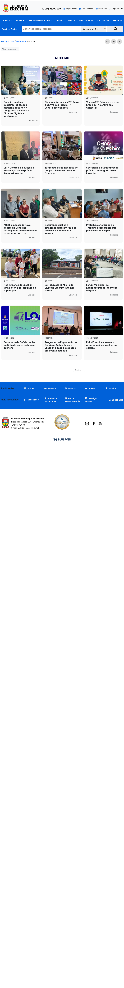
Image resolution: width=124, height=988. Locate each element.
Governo (20, 20)
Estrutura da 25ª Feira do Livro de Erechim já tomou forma (60, 288)
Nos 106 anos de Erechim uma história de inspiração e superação (20, 288)
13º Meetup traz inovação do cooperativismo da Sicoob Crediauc (61, 170)
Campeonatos (116, 400)
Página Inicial (70, 9)
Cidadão (59, 20)
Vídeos (90, 388)
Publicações (103, 20)
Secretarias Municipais (40, 20)
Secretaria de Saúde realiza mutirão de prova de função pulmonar (19, 345)
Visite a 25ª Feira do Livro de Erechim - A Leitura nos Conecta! (102, 105)
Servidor (117, 20)
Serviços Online (10, 29)
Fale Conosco (86, 9)
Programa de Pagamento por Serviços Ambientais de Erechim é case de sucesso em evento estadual (61, 346)
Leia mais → (33, 120)
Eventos (52, 388)
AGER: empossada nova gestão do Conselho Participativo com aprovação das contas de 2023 (20, 229)
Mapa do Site (116, 9)
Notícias (32, 41)
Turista (71, 20)
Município (7, 20)
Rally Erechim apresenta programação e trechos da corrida (101, 345)
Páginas (78, 370)
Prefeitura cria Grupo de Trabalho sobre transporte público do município (101, 228)
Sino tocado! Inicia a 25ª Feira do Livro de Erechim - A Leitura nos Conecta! (62, 105)
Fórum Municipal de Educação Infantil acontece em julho (101, 288)
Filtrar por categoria (9, 49)
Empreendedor (86, 20)
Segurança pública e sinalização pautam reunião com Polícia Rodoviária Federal (60, 229)
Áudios (110, 388)
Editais (29, 388)
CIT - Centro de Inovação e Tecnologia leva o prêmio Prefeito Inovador (19, 170)
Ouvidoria (101, 9)
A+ (107, 41)
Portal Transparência (72, 400)
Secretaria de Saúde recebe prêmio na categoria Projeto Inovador (102, 170)
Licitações (31, 399)
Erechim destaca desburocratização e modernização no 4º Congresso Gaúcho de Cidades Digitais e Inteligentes (16, 109)
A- (114, 41)
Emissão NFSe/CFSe (50, 400)
